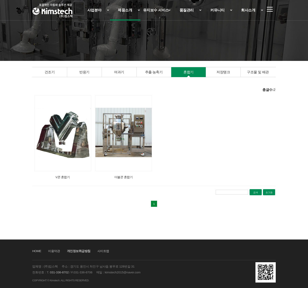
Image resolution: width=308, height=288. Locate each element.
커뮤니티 (217, 10)
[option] (49, 72)
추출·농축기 (154, 72)
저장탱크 (223, 72)
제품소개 (125, 10)
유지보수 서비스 (156, 10)
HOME (36, 251)
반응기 (84, 72)
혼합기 (188, 72)
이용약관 (54, 251)
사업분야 (94, 10)
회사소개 (248, 10)
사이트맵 (103, 251)
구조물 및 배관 (258, 72)
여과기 (119, 72)
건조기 (50, 72)
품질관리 (187, 10)
